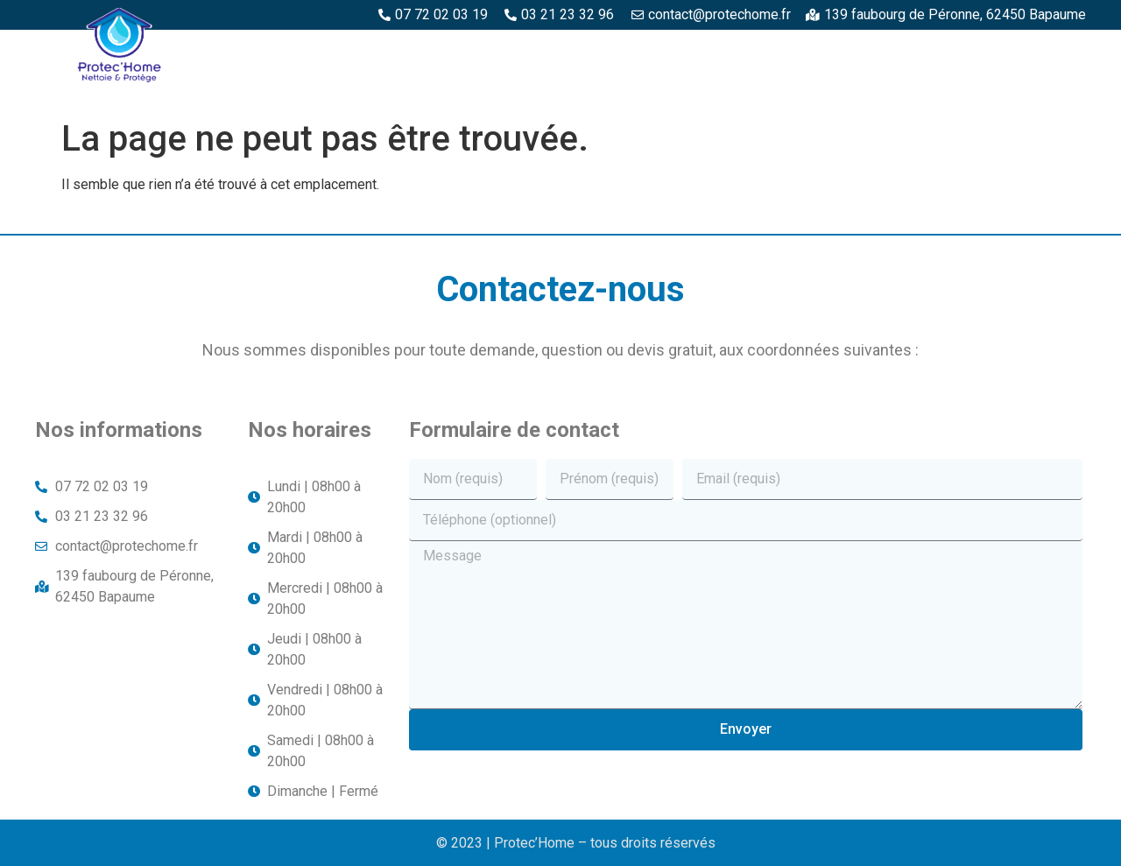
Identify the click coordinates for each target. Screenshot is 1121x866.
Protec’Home (343, 50)
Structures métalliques (990, 50)
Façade (1051, 90)
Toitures (963, 90)
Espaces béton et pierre (618, 50)
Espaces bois (462, 50)
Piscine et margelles (802, 50)
